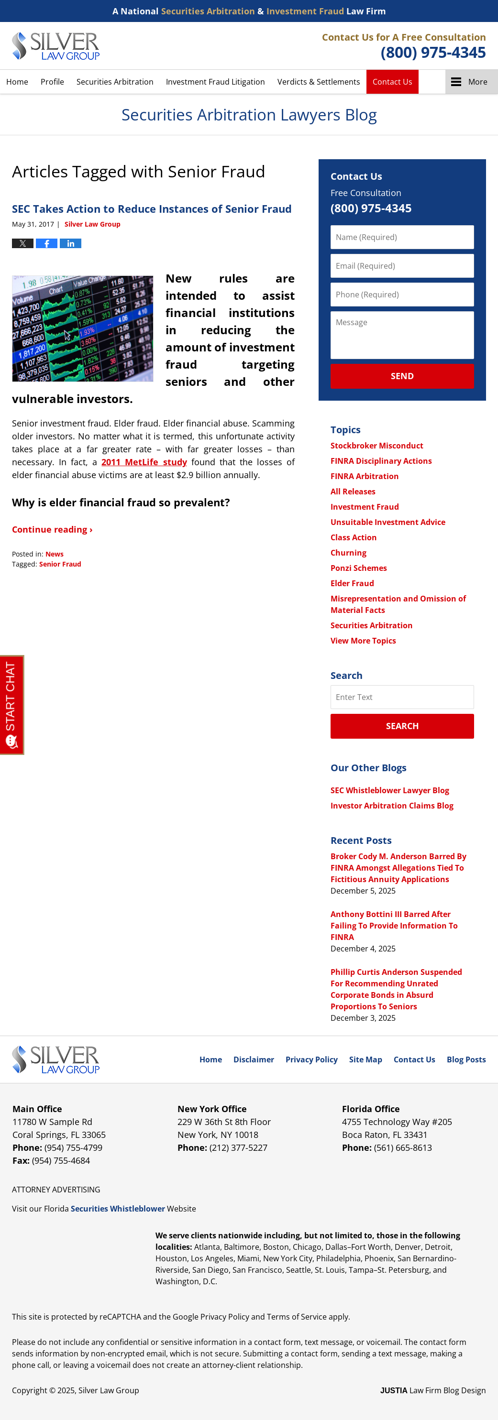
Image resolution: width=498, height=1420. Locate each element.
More (477, 81)
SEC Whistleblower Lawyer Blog (390, 790)
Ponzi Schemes (359, 568)
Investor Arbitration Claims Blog (392, 805)
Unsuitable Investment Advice (388, 522)
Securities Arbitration (115, 81)
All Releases (353, 491)
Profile (52, 81)
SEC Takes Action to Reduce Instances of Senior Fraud (152, 208)
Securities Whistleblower (118, 1208)
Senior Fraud (60, 563)
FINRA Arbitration (365, 476)
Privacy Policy (312, 1059)
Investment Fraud (365, 507)
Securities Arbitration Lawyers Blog (56, 46)
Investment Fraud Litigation (215, 81)
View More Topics (363, 640)
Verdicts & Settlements (318, 81)
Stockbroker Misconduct (377, 445)
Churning (348, 552)
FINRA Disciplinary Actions (381, 461)
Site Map (365, 1059)
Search (402, 726)
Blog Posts (466, 1059)
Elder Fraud (352, 583)
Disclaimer (253, 1059)
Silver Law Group (108, 1390)
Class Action (354, 537)
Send (402, 376)
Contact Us (392, 81)
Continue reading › (52, 529)
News (54, 553)
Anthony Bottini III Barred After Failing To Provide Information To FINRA (394, 925)
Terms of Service (297, 1316)
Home (17, 81)
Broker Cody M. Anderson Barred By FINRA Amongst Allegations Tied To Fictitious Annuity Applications (398, 868)
